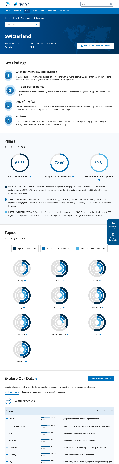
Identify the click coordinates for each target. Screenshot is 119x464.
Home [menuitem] (8, 11)
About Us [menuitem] (18, 11)
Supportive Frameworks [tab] (32, 392)
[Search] (96, 4)
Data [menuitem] (27, 11)
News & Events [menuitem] (65, 11)
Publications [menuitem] (38, 11)
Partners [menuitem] (52, 11)
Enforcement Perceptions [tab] (54, 392)
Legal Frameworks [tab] (12, 392)
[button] (112, 411)
